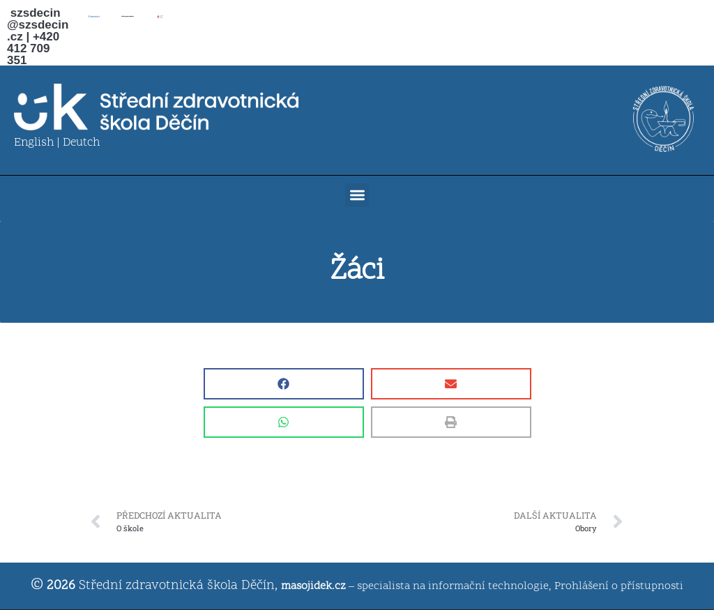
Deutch (81, 143)
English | (38, 143)
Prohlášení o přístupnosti (618, 586)
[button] (357, 195)
